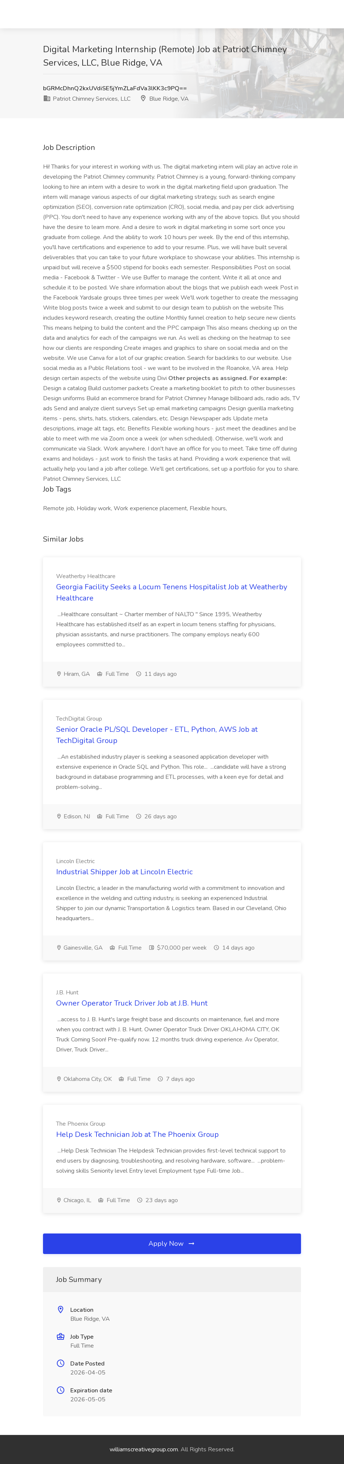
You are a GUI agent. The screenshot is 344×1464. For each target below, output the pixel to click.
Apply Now (172, 1243)
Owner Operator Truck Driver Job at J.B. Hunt (132, 1003)
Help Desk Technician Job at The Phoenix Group (137, 1134)
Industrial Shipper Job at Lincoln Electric (124, 872)
